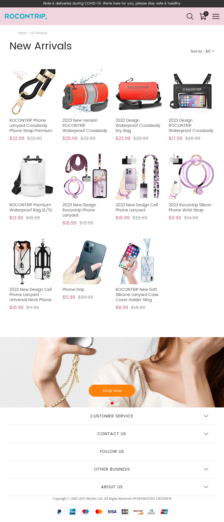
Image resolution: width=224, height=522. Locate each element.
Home (22, 33)
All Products (38, 33)
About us (112, 487)
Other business (112, 469)
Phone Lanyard (112, 356)
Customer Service (111, 416)
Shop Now (112, 390)
